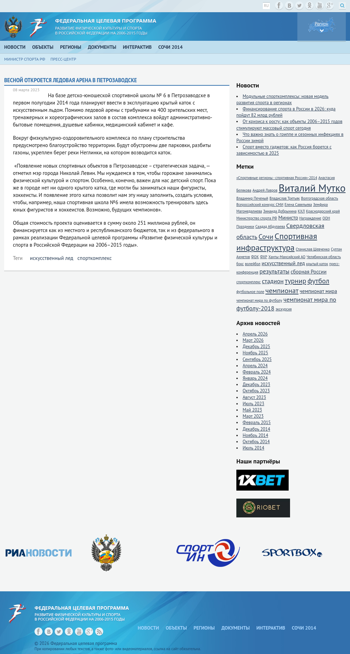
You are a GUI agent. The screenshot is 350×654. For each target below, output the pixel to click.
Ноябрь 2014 (255, 435)
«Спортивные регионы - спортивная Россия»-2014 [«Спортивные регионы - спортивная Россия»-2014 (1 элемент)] (276, 177)
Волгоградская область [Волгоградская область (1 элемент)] (319, 198)
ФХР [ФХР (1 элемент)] (263, 256)
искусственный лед (51, 258)
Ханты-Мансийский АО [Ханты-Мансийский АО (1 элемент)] (286, 256)
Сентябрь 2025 (257, 359)
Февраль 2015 (257, 422)
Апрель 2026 (255, 334)
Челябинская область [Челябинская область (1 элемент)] (323, 256)
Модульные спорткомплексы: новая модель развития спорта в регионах (282, 99)
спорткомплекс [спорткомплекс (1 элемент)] (248, 281)
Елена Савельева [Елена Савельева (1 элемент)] (298, 204)
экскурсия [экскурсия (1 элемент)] (283, 309)
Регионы (70, 47)
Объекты (42, 47)
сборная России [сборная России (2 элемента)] (309, 271)
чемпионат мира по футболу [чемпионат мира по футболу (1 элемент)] (259, 300)
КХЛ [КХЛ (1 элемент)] (301, 211)
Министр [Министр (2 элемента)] (288, 217)
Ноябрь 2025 (255, 353)
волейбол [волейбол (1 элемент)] (252, 263)
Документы (102, 47)
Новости (14, 47)
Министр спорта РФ (24, 59)
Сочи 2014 (170, 47)
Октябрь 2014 (256, 442)
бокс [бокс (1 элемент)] (240, 263)
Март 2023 (253, 416)
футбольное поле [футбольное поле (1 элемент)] (250, 291)
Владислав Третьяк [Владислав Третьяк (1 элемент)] (284, 198)
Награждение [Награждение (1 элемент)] (310, 218)
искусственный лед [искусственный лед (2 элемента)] (283, 263)
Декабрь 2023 (256, 384)
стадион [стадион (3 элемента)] (272, 281)
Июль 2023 (253, 404)
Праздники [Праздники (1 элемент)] (245, 226)
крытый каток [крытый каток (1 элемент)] (317, 263)
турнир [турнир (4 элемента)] (295, 280)
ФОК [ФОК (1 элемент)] (255, 256)
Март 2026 (253, 340)
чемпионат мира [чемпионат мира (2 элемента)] (318, 291)
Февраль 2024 (257, 372)
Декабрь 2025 (256, 346)
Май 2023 (252, 410)
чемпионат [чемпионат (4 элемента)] (281, 290)
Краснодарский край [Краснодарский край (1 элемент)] (323, 211)
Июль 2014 (253, 448)
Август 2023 (254, 397)
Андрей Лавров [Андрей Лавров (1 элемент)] (264, 190)
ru (266, 5)
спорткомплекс (94, 258)
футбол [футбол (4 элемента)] (318, 280)
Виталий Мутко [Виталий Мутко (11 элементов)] (312, 187)
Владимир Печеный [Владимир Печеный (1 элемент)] (252, 198)
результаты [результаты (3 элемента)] (274, 271)
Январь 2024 (255, 378)
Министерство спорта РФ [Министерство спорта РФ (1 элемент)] (256, 218)
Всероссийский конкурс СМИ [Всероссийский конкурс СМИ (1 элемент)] (259, 204)
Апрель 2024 (255, 366)
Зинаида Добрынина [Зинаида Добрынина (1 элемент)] (280, 211)
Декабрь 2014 (256, 429)
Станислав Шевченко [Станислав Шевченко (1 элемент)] (312, 249)
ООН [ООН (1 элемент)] (326, 218)
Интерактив (137, 47)
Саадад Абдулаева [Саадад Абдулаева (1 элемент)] (270, 226)
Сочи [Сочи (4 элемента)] (265, 236)
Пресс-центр (63, 59)
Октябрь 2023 (256, 391)
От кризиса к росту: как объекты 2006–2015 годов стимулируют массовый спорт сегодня (289, 124)
